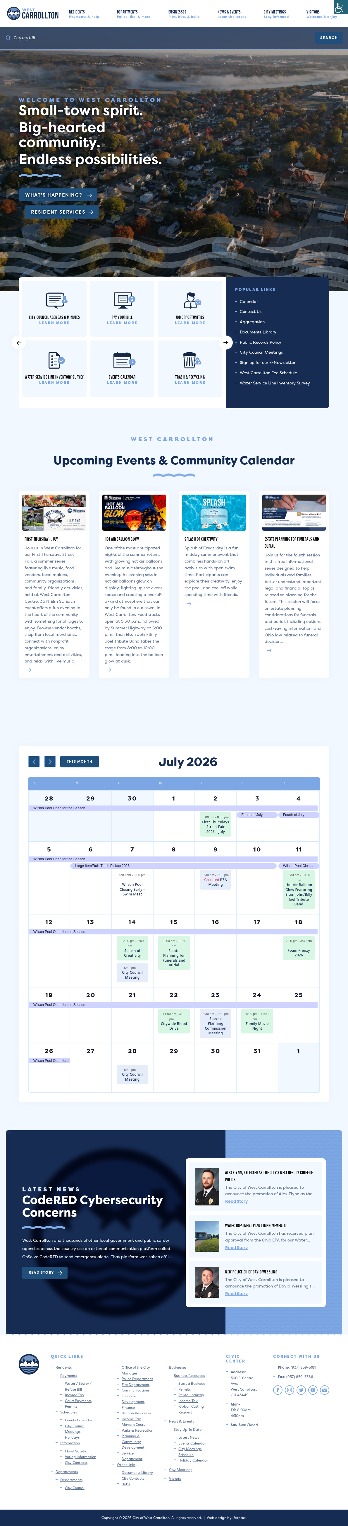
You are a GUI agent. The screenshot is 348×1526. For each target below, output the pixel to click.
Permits (71, 1406)
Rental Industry (191, 1394)
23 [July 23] (215, 995)
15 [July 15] (174, 922)
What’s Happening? (58, 195)
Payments (68, 1375)
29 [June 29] (90, 798)
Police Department (137, 1378)
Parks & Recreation (137, 1430)
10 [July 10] (257, 849)
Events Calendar (78, 1420)
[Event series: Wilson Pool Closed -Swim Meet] (132, 880)
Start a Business (191, 1383)
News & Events (232, 13)
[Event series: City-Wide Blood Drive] (177, 1019)
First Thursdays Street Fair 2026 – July (215, 827)
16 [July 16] (215, 922)
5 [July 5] (49, 849)
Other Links (126, 1464)
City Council (75, 1487)
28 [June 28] (49, 798)
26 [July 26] (49, 1051)
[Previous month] (34, 761)
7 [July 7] (132, 849)
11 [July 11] (299, 849)
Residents (84, 13)
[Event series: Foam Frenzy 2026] (299, 946)
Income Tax (74, 1394)
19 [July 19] (49, 995)
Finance (128, 1407)
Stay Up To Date (187, 1429)
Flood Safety (75, 1451)
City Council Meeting (132, 975)
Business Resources (189, 1375)
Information (70, 1442)
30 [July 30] (215, 1051)
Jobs (126, 1483)
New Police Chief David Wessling (251, 1271)
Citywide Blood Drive (174, 1026)
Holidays (72, 1437)
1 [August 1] (298, 1051)
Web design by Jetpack (227, 1517)
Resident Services (62, 212)
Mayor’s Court (133, 1424)
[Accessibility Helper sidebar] (341, 7)
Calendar (249, 301)
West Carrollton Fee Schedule (268, 372)
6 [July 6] (91, 849)
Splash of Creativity (201, 538)
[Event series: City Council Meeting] (139, 968)
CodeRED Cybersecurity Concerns (92, 1206)
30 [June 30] (132, 798)
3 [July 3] (257, 798)
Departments (134, 13)
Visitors (321, 13)
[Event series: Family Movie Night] (260, 1019)
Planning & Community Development (133, 1441)
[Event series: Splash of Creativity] (135, 946)
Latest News (188, 1437)
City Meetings (276, 13)
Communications (135, 1390)
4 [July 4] (299, 798)
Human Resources (136, 1413)
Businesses (184, 13)
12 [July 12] (49, 922)
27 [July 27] (91, 1051)
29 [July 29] (174, 1051)
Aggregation (252, 321)
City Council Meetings (261, 352)
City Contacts (76, 1462)
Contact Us (250, 311)
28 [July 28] (132, 1051)
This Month (79, 761)
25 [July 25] (298, 995)
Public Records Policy (260, 342)
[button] (19, 342)
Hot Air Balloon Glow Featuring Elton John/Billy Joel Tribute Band (298, 894)
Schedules (68, 1412)
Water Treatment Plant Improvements (255, 1225)
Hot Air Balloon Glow (122, 538)
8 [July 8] (174, 849)
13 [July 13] (90, 922)
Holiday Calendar (193, 1460)
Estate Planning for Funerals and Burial (174, 958)
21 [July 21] (132, 995)
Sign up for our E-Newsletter (267, 362)
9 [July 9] (215, 849)
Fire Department (135, 1384)
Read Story (45, 1272)
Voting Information (80, 1456)
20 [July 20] (90, 995)
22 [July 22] (174, 995)
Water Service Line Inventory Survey (275, 383)
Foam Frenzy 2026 (299, 953)
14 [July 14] (132, 922)
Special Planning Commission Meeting (215, 1026)
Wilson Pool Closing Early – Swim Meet (132, 889)
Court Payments (78, 1400)
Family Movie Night (257, 1026)
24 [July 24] (257, 995)
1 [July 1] (173, 798)
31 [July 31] (257, 1051)
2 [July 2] (215, 798)
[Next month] (50, 761)
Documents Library (258, 332)
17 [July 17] (257, 922)
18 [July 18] (299, 922)
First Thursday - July (41, 538)
